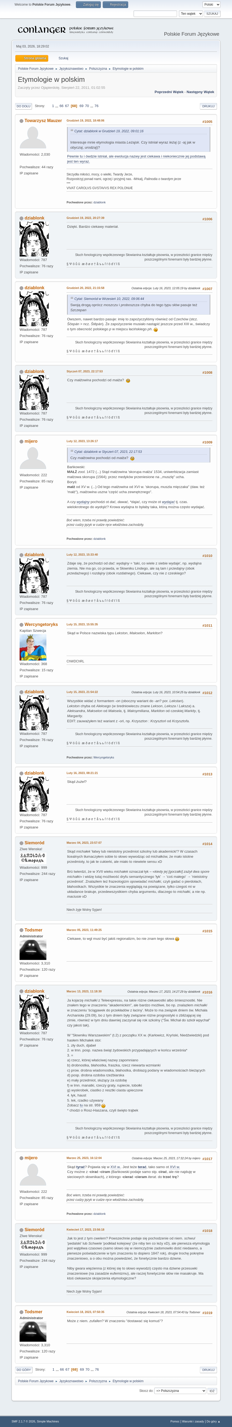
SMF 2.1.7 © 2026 (23, 1421)
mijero (31, 441)
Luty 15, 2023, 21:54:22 (82, 692)
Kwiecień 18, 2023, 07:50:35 (85, 1312)
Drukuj (208, 106)
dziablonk (99, 202)
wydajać (168, 502)
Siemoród (35, 843)
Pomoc (175, 1421)
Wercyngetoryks (41, 624)
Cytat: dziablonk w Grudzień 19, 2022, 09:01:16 (108, 131)
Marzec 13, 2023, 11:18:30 (84, 991)
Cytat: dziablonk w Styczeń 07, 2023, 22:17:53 (108, 452)
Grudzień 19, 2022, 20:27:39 (85, 217)
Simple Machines (48, 1421)
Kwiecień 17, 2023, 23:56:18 (85, 1229)
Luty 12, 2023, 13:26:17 (82, 441)
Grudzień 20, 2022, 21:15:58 (85, 287)
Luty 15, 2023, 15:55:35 (82, 624)
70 (87, 106)
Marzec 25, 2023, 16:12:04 (84, 1158)
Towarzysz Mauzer (43, 120)
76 (96, 106)
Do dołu (23, 106)
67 (67, 106)
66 (62, 106)
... (57, 106)
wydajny (83, 502)
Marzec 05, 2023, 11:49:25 (84, 929)
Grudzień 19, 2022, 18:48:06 (85, 120)
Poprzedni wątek (169, 92)
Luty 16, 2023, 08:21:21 (82, 773)
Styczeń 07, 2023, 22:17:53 (85, 371)
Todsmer (33, 930)
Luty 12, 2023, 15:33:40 (82, 554)
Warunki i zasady (193, 1421)
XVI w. (116, 1167)
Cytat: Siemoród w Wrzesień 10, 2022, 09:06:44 (109, 299)
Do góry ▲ (213, 1421)
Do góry (24, 1369)
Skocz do (146, 1391)
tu (81, 1105)
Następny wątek (200, 92)
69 (81, 106)
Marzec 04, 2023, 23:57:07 (84, 842)
